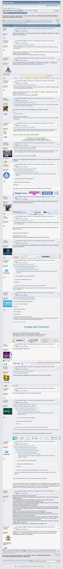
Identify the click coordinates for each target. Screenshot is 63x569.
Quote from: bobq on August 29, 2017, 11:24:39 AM (23, 220)
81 (44, 20)
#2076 (58, 389)
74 (35, 20)
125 (18, 22)
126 (20, 22)
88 (4, 21)
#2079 (58, 492)
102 (24, 21)
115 (49, 21)
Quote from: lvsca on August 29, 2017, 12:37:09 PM (23, 371)
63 (20, 20)
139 (44, 22)
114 (47, 21)
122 (12, 22)
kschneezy (6, 388)
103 (26, 21)
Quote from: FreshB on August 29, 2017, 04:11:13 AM (23, 297)
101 (22, 21)
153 (20, 23)
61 (18, 20)
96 (15, 21)
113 (45, 21)
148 (11, 23)
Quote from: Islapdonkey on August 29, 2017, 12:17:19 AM (26, 172)
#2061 (58, 29)
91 (8, 21)
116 (51, 21)
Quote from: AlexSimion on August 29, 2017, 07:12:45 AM (24, 85)
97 (16, 21)
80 (43, 20)
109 (38, 21)
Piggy (4, 98)
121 (11, 22)
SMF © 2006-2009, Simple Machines (36, 566)
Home (6, 12)
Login (17, 12)
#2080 (58, 528)
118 (5, 22)
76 (38, 20)
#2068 (58, 165)
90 (7, 21)
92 (9, 21)
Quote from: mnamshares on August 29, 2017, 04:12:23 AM (25, 266)
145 (5, 23)
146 (7, 23)
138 (42, 22)
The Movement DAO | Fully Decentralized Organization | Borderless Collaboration (26, 556)
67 (26, 20)
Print (58, 23)
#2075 (58, 368)
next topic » (58, 21)
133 (33, 22)
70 (30, 20)
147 (9, 23)
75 (36, 20)
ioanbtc (5, 240)
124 (16, 22)
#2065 (58, 99)
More (25, 12)
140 (46, 22)
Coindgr (5, 164)
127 (22, 22)
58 (14, 20)
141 (48, 22)
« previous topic (57, 20)
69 (28, 20)
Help (10, 12)
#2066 (58, 124)
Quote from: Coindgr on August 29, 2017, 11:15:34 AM (23, 264)
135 (37, 22)
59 (15, 20)
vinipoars (5, 142)
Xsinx (4, 216)
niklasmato (6, 40)
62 (19, 20)
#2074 (58, 345)
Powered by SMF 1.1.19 (24, 566)
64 (22, 20)
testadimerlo (6, 260)
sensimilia (5, 400)
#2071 (58, 241)
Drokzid (5, 366)
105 (30, 21)
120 (9, 22)
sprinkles (5, 292)
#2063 (58, 59)
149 (12, 23)
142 (50, 22)
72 (32, 20)
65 (23, 20)
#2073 (58, 294)
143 (52, 22)
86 (51, 20)
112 (43, 21)
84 (48, 20)
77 (39, 20)
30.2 (18, 10)
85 (50, 20)
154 (22, 23)
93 (11, 21)
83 (47, 20)
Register (21, 12)
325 (25, 23)
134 (35, 22)
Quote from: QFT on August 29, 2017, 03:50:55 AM (24, 170)
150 (14, 23)
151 (16, 23)
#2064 (58, 82)
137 (40, 22)
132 (31, 22)
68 (27, 20)
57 (12, 20)
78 (41, 20)
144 (3, 23)
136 (39, 22)
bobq (4, 196)
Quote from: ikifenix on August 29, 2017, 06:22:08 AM (23, 45)
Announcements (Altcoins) (29, 15)
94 (12, 21)
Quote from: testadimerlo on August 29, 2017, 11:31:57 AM (24, 404)
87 (3, 21)
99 (19, 21)
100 (20, 21)
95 (13, 21)
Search (13, 12)
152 (18, 23)
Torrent (21, 10)
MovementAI (22, 109)
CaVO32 (5, 491)
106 (32, 21)
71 (31, 20)
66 (24, 20)
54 (8, 20)
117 (3, 22)
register (19, 8)
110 (40, 21)
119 (7, 22)
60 (16, 20)
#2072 (58, 261)
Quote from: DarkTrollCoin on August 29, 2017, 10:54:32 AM (24, 147)
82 (46, 20)
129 (25, 22)
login (15, 8)
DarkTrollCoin (6, 123)
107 (34, 21)
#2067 (58, 144)
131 (29, 22)
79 (42, 20)
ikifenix (5, 28)
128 (24, 22)
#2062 (58, 41)
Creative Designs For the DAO (20, 321)
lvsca (4, 344)
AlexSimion (6, 58)
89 (5, 21)
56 (11, 20)
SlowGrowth (6, 527)
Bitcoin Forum (5, 15)
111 (41, 21)
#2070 (58, 217)
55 (10, 20)
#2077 (58, 401)
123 (14, 22)
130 (27, 22)
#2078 (58, 442)
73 (34, 20)
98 (17, 21)
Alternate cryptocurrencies (16, 15)
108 (36, 21)
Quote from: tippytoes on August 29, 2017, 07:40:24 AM (24, 127)
